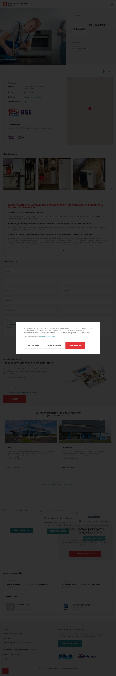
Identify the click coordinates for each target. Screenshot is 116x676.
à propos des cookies (47, 337)
